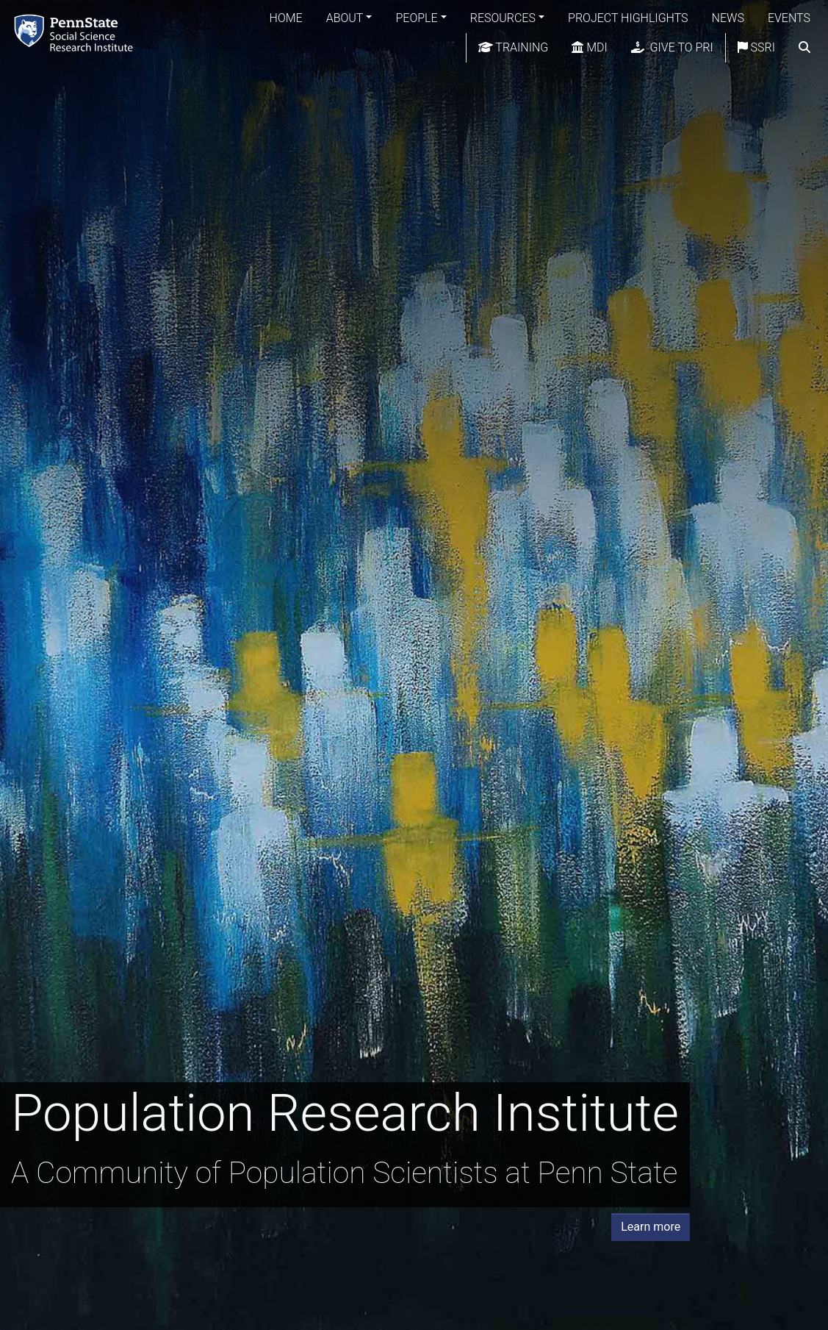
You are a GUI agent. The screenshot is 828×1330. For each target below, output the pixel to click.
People (416, 18)
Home (286, 18)
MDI (589, 47)
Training (513, 47)
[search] (804, 47)
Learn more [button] (650, 1227)
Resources (503, 18)
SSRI (756, 47)
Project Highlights (628, 18)
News (728, 18)
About (345, 18)
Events (789, 18)
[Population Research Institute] (76, 32)
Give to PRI (672, 47)
